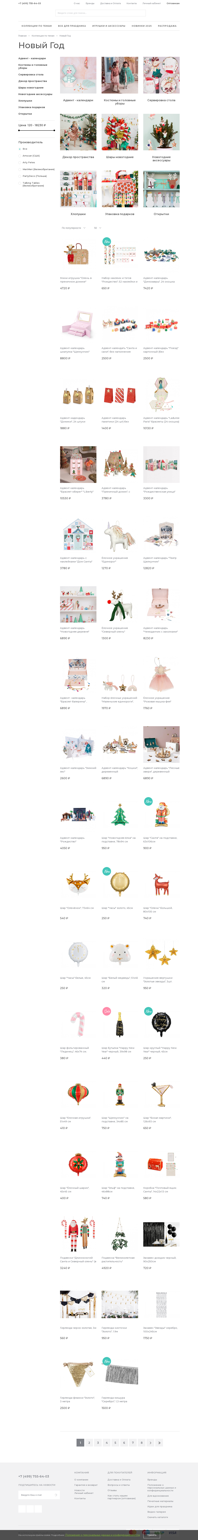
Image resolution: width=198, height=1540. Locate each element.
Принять (151, 1535)
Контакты (132, 3)
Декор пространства (32, 81)
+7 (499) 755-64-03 (29, 3)
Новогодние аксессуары (35, 94)
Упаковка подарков (31, 107)
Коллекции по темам (37, 26)
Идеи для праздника (159, 1506)
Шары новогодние (31, 87)
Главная (22, 35)
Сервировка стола (30, 74)
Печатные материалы (160, 1501)
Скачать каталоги (157, 1517)
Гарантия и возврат (86, 1485)
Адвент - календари (32, 58)
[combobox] (74, 227)
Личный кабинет (152, 3)
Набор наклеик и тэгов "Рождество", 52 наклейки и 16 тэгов (119, 281)
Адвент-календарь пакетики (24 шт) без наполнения (115, 421)
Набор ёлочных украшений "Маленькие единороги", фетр (119, 701)
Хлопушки (25, 100)
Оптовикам (173, 3)
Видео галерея (156, 1511)
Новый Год (65, 35)
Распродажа (167, 26)
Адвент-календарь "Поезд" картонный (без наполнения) (160, 352)
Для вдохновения (158, 1495)
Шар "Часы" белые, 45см (75, 977)
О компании (81, 1479)
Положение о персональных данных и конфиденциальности (161, 1488)
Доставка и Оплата (110, 3)
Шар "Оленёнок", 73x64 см (77, 908)
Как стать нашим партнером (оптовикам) (122, 1497)
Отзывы (112, 1490)
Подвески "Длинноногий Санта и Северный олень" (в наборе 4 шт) (78, 1261)
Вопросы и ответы (119, 1485)
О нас (77, 3)
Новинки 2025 (142, 26)
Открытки (25, 113)
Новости (79, 1490)
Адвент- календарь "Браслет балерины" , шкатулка (73, 701)
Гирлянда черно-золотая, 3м (78, 1327)
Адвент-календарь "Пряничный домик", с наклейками (116, 492)
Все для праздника (72, 26)
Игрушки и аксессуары (108, 26)
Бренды (90, 3)
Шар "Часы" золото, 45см (117, 908)
